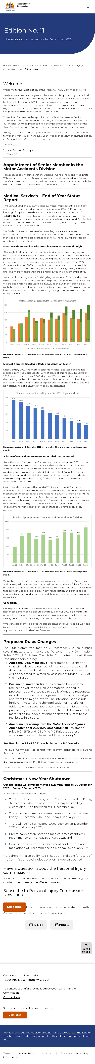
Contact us (11, 997)
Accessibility (26, 1053)
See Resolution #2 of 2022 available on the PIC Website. (41, 743)
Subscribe (14, 906)
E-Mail (38, 924)
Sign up (18, 1016)
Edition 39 (13, 215)
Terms (7, 1053)
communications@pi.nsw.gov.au (38, 882)
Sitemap (47, 1053)
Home (6, 65)
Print (62, 924)
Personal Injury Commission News (41, 65)
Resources (17, 65)
